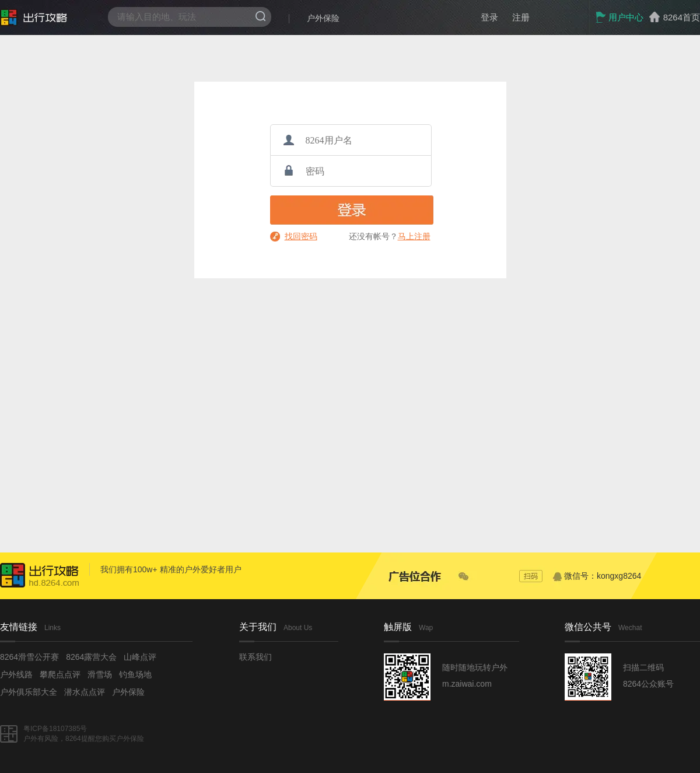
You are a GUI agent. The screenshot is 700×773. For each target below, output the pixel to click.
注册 (521, 17)
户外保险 (323, 18)
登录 (489, 17)
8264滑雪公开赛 (29, 657)
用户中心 (619, 17)
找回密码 (301, 236)
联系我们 (255, 657)
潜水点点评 (84, 692)
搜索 (260, 16)
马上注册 (414, 236)
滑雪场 (100, 674)
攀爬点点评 (60, 674)
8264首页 (681, 17)
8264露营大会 (91, 657)
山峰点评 (140, 657)
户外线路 (16, 674)
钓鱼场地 (135, 674)
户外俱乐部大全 (28, 692)
